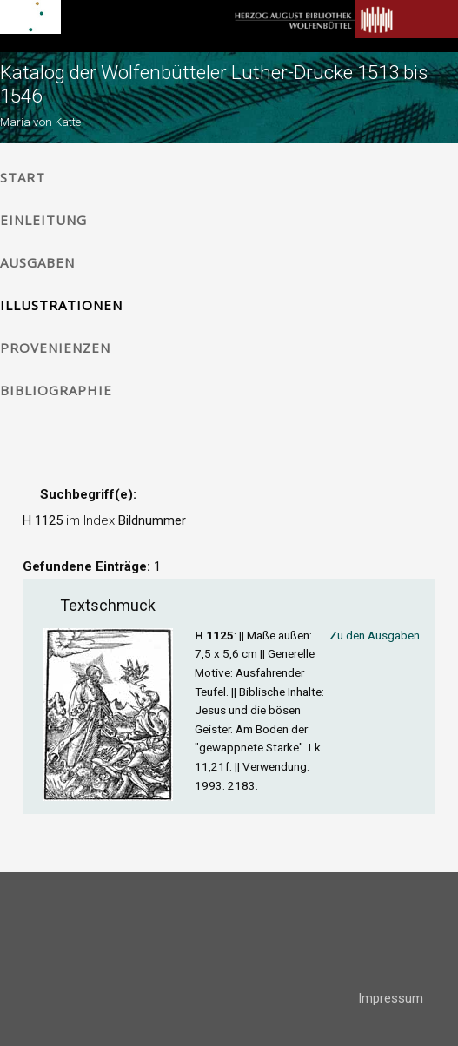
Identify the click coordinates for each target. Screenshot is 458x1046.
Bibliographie (56, 390)
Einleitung (43, 219)
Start (22, 177)
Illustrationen (61, 305)
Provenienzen (55, 347)
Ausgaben (37, 262)
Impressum (390, 998)
